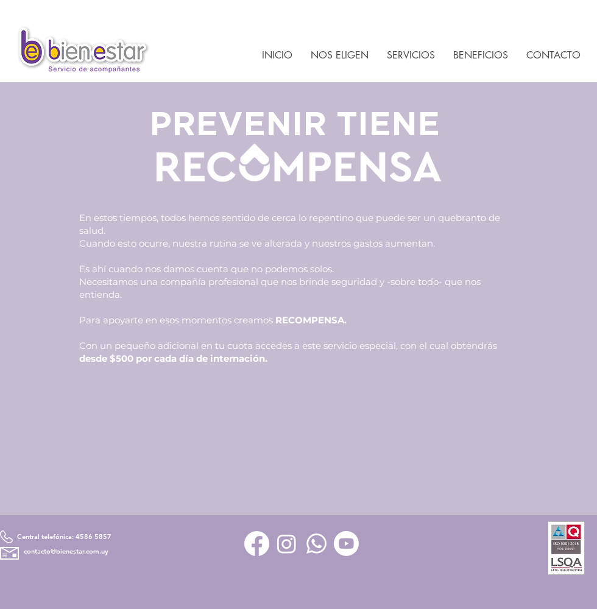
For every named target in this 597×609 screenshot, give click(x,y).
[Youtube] (346, 543)
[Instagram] (286, 543)
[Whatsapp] (316, 543)
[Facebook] (256, 543)
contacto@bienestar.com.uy (66, 551)
